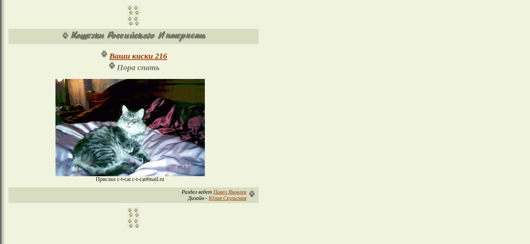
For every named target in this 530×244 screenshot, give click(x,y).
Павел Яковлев (229, 192)
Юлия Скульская (227, 198)
